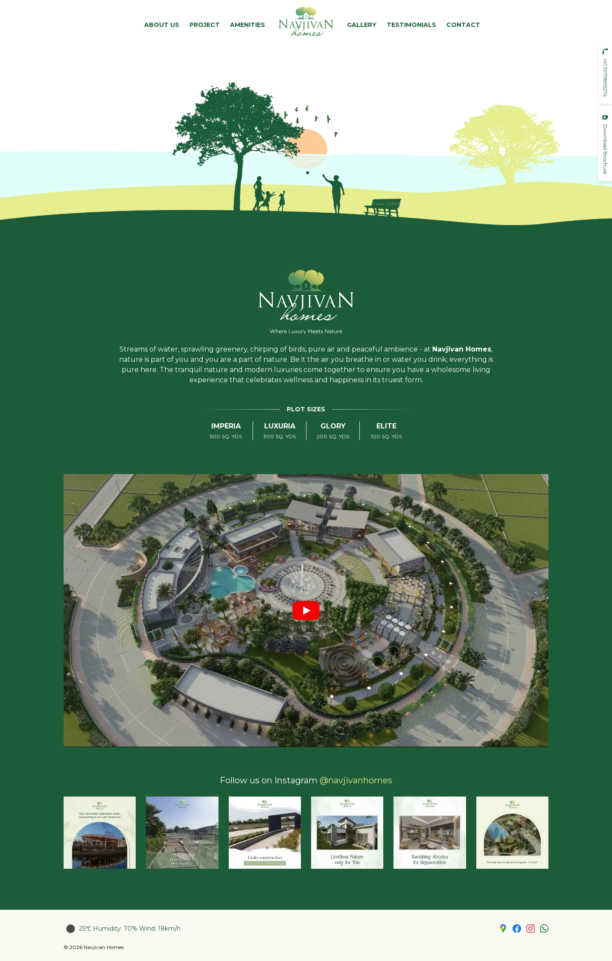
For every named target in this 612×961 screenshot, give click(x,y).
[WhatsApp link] (544, 928)
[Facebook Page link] (517, 928)
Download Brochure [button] (605, 144)
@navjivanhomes (356, 780)
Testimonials (411, 25)
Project (204, 25)
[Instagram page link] (530, 928)
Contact (463, 25)
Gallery (361, 25)
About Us (161, 25)
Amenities (247, 25)
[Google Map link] (503, 928)
